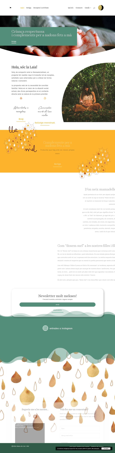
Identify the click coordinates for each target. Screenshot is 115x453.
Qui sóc (70, 8)
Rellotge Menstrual (101, 8)
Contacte (78, 8)
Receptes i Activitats (41, 8)
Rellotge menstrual (44, 122)
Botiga (29, 8)
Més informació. (95, 448)
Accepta (106, 448)
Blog (21, 118)
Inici (23, 8)
